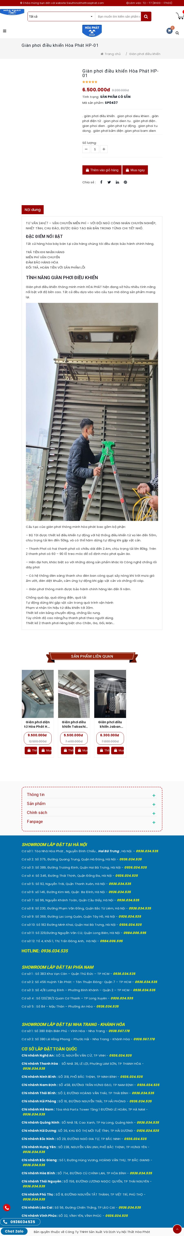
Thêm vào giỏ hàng (102, 170)
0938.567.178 (119, 1031)
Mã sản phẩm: (93, 103)
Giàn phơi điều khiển (144, 54)
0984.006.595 (134, 933)
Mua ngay (135, 170)
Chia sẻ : (89, 182)
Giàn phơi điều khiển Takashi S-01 (74, 726)
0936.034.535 (147, 851)
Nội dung (33, 209)
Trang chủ (111, 54)
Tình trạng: (90, 97)
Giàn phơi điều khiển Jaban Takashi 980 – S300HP (110, 729)
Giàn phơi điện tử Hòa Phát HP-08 (37, 726)
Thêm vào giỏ (32, 750)
